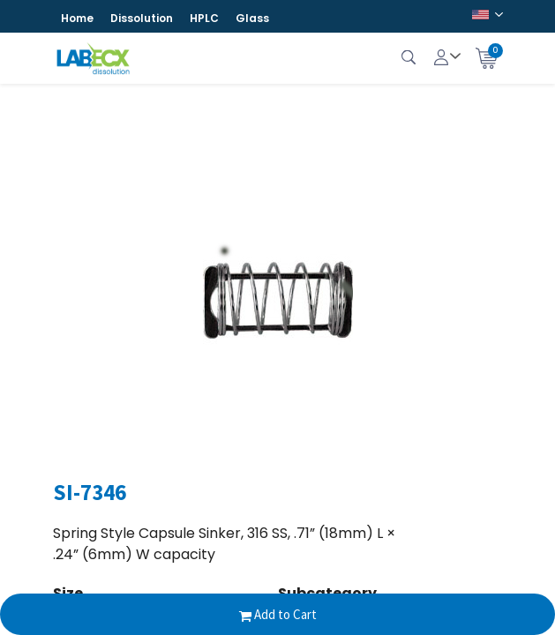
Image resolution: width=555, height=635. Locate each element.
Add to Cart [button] (278, 614)
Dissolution (141, 18)
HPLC (204, 18)
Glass (252, 18)
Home (77, 18)
